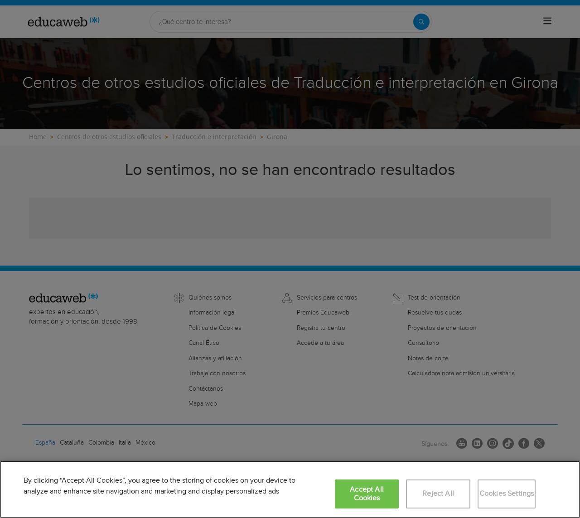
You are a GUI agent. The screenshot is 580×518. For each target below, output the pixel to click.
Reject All (438, 493)
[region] (290, 489)
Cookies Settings (506, 493)
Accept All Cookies (367, 494)
